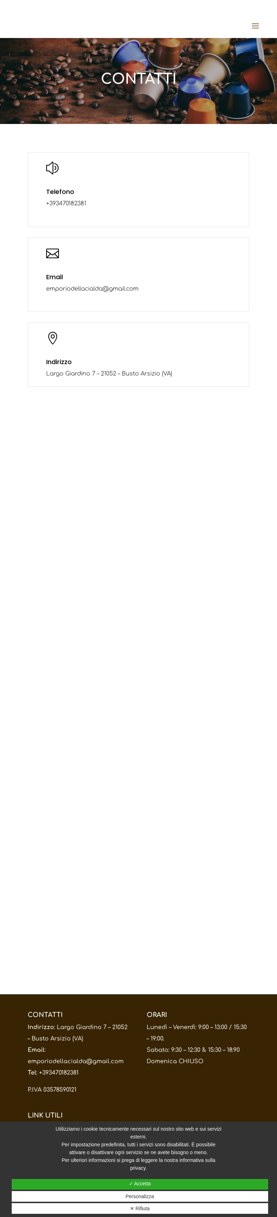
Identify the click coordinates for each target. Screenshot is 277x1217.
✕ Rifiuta (140, 1208)
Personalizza (139, 1196)
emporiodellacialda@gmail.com (76, 1061)
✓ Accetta (140, 1183)
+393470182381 (58, 1073)
